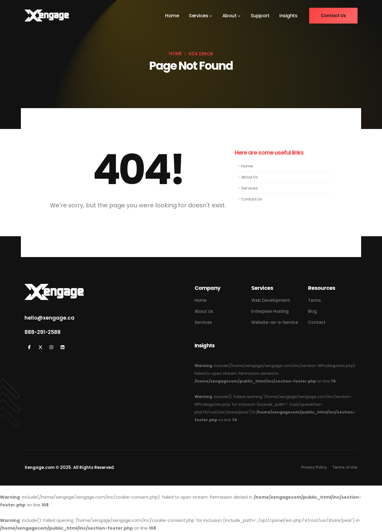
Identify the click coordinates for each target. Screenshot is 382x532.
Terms (314, 300)
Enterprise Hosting (270, 311)
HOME (175, 53)
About (229, 15)
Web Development (270, 300)
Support (260, 15)
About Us (249, 177)
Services (198, 15)
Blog (312, 311)
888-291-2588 (42, 332)
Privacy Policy (314, 467)
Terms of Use (345, 467)
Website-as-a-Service (274, 322)
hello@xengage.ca (49, 317)
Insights (288, 15)
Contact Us (251, 199)
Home (172, 15)
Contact (317, 322)
